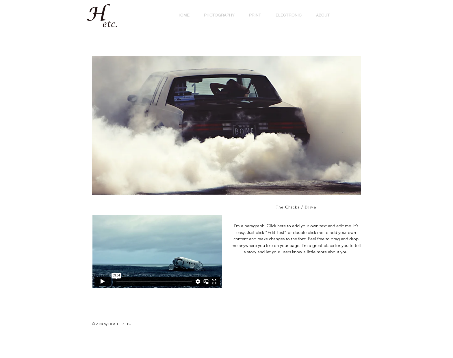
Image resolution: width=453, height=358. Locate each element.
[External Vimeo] (157, 252)
